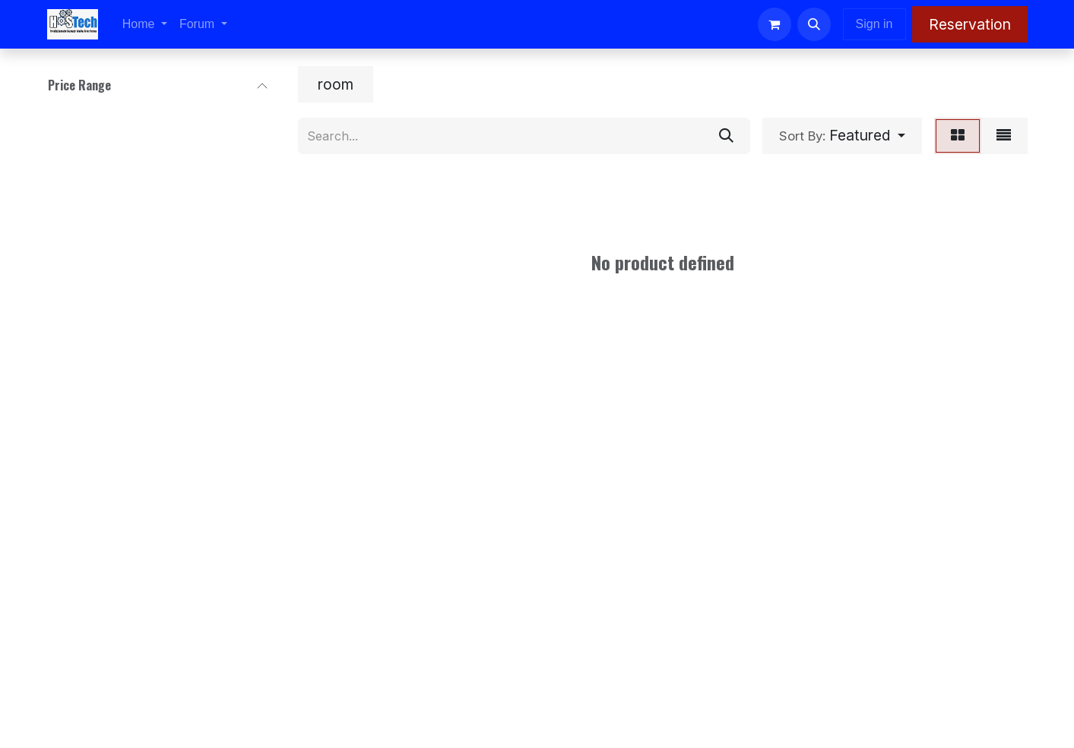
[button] (814, 24)
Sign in (874, 23)
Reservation (970, 24)
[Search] (726, 136)
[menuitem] (144, 24)
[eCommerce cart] (774, 24)
